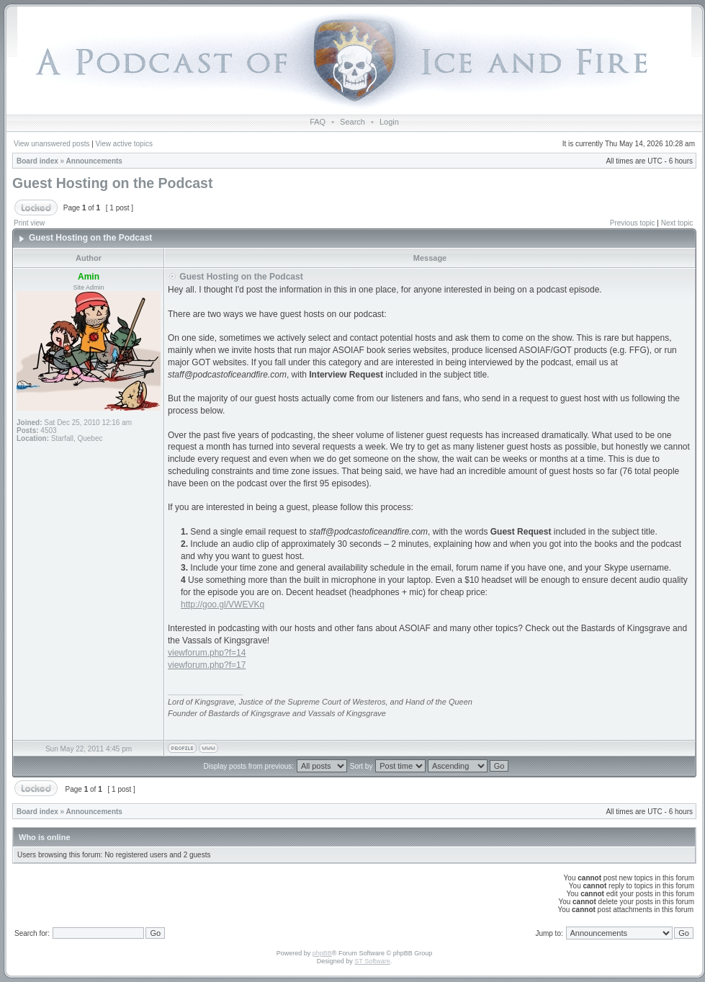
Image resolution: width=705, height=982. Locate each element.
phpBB (322, 953)
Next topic (677, 223)
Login (389, 121)
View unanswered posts (51, 144)
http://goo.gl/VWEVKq (222, 604)
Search (352, 121)
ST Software (372, 961)
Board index (37, 161)
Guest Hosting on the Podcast (112, 183)
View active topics (124, 144)
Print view (29, 223)
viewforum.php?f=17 (207, 665)
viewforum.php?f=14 (207, 653)
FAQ (317, 121)
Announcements (94, 161)
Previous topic (632, 223)
